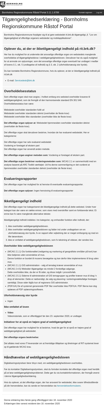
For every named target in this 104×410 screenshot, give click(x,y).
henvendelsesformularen (69, 386)
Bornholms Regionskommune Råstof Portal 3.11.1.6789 (30, 12)
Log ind (99, 12)
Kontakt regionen (85, 12)
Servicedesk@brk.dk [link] (25, 80)
